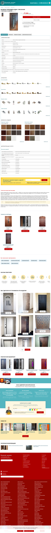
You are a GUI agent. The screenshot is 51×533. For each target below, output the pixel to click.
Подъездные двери (20, 507)
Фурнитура (11, 34)
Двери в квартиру (3, 522)
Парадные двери (20, 518)
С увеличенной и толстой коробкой (39, 495)
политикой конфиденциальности (42, 182)
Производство (44, 459)
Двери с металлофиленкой (38, 518)
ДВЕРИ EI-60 (25, 456)
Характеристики (4, 34)
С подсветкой (3, 515)
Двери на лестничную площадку (5, 492)
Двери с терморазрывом (5, 260)
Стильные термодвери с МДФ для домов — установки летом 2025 (30, 432)
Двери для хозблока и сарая (38, 487)
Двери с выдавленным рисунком (5, 496)
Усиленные (2, 495)
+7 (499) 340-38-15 (43, 2)
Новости (43, 456)
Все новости (25, 436)
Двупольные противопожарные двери (23, 502)
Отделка (24, 459)
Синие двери (36, 488)
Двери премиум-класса (4, 510)
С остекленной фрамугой (38, 492)
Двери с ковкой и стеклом (5, 263)
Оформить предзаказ (36, 17)
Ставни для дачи (36, 507)
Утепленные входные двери (15, 260)
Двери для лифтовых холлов (38, 485)
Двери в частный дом (15, 263)
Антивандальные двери (37, 484)
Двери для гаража (20, 514)
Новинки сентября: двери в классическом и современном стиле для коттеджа (17, 432)
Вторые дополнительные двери (22, 488)
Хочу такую (8, 313)
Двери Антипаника (37, 496)
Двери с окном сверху (21, 499)
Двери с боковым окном (4, 484)
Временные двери (3, 485)
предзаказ (6, 374)
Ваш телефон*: (15, 408)
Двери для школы (20, 481)
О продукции (25, 465)
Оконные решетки (26, 462)
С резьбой (36, 511)
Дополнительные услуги (27, 34)
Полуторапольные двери (21, 485)
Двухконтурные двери (4, 487)
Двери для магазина (37, 517)
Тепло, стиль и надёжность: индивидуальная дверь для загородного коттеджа (5, 432)
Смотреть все (48, 86)
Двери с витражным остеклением (39, 499)
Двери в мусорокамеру (21, 487)
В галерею (27, 349)
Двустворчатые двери (37, 521)
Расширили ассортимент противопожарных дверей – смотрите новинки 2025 (43, 432)
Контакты (43, 465)
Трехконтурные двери (42, 260)
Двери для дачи (3, 503)
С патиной (19, 510)
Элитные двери (3, 518)
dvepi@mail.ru (4, 474)
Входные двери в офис (21, 525)
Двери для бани (36, 514)
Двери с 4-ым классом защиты (22, 491)
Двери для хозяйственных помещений (6, 499)
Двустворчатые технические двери (23, 521)
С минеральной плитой (25, 260)
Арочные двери (3, 521)
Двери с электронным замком (38, 522)
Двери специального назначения (22, 515)
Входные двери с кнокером (22, 500)
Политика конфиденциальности (45, 467)
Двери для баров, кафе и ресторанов (6, 502)
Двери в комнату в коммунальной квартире (40, 481)
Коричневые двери (34, 260)
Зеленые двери (3, 506)
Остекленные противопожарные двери (23, 492)
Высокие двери (20, 484)
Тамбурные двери (20, 506)
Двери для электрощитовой (5, 511)
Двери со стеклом (20, 511)
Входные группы (3, 500)
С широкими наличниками (21, 495)
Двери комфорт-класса (4, 491)
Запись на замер (36, 19)
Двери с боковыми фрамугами (5, 481)
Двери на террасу (37, 503)
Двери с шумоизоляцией (21, 503)
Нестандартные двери (4, 488)
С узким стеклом (36, 491)
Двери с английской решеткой (22, 496)
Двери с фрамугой (37, 510)
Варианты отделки (17, 34)
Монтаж (43, 462)
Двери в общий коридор (38, 515)
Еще (22, 349)
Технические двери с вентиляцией (39, 506)
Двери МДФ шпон (37, 502)
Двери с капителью (37, 500)
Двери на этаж (3, 514)
